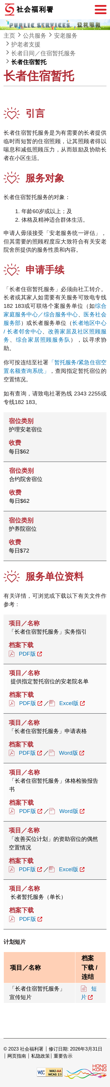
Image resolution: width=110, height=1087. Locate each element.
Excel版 (69, 703)
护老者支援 (25, 44)
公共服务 (34, 35)
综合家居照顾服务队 (43, 340)
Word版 (68, 753)
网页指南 (16, 1055)
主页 (9, 35)
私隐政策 (40, 1055)
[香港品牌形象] (85, 1071)
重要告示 (63, 1055)
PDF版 (27, 654)
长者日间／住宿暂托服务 (43, 53)
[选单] (100, 9)
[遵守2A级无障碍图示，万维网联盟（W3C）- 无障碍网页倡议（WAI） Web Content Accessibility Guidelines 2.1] (49, 1071)
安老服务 (65, 35)
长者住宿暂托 (28, 62)
